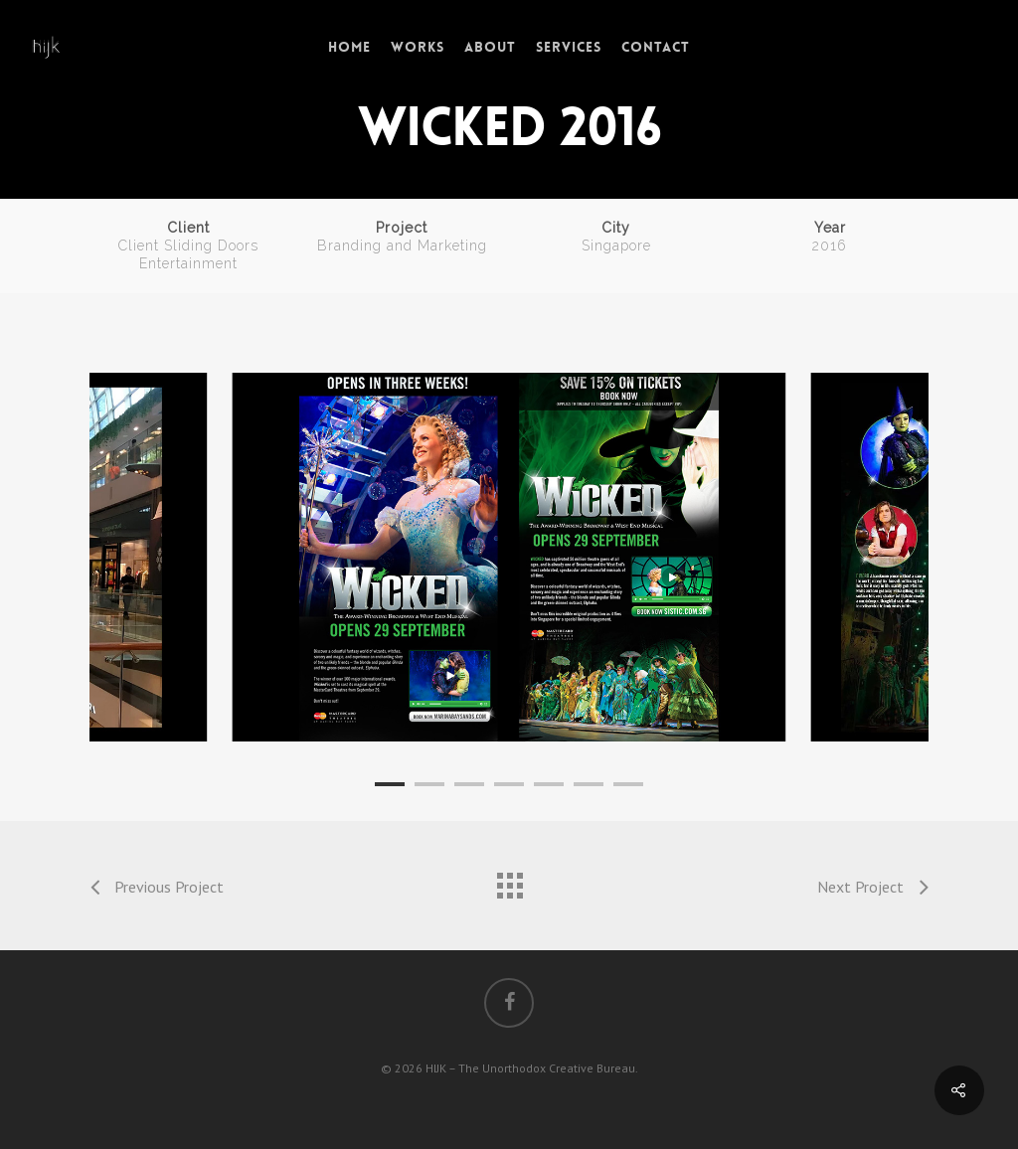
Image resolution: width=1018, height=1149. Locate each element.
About (490, 47)
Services (568, 47)
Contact (655, 47)
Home (349, 47)
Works (417, 47)
